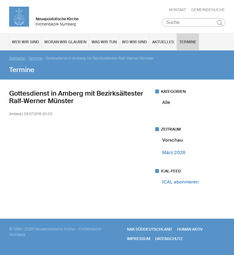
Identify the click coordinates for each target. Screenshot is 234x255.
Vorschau (172, 140)
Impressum (138, 238)
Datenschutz (169, 238)
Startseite (17, 58)
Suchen (220, 23)
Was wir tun (104, 41)
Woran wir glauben (65, 41)
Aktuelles (163, 41)
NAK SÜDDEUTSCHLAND (149, 229)
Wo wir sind (134, 41)
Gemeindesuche (208, 9)
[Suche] (193, 22)
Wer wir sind (25, 41)
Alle (166, 102)
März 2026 (173, 152)
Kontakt (177, 9)
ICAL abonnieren (180, 182)
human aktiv (190, 229)
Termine (187, 41)
